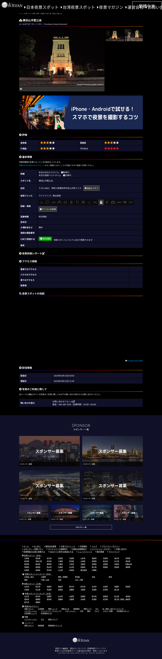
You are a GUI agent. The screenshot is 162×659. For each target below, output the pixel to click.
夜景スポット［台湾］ (33, 584)
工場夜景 (41, 609)
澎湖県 (94, 590)
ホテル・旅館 (108, 611)
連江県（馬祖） (119, 599)
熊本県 (49, 570)
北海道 (26, 558)
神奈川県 (39, 561)
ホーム (26, 546)
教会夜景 (57, 195)
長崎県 (38, 570)
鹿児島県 (84, 570)
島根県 (38, 567)
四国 (59, 580)
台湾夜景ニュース (30, 613)
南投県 (49, 590)
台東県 (26, 590)
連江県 (116, 590)
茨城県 (105, 558)
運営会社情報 (50, 546)
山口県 (71, 567)
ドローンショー (70, 611)
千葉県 (60, 561)
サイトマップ (114, 552)
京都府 (83, 564)
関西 (25, 580)
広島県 (60, 567)
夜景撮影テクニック (55, 625)
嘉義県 (38, 599)
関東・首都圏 (63, 577)
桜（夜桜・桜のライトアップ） (113, 609)
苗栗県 (60, 590)
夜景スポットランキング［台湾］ (38, 594)
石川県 (116, 561)
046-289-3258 (79, 649)
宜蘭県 (71, 590)
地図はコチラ (91, 188)
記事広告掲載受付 (79, 549)
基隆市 (60, 586)
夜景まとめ (65, 609)
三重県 (60, 564)
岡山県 (49, 567)
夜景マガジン (111, 7)
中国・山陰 (45, 580)
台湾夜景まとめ (46, 613)
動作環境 (100, 552)
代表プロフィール (68, 546)
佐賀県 (26, 570)
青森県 (38, 558)
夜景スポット (29, 609)
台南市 (105, 586)
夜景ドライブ (52, 619)
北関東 (43, 577)
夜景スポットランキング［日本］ (38, 574)
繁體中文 (147, 6)
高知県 (116, 567)
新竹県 (83, 586)
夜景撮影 (76, 609)
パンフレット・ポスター (101, 549)
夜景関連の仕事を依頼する (34, 552)
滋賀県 (105, 564)
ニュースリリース (85, 552)
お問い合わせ (121, 549)
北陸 (93, 577)
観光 (88, 611)
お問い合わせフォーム (63, 401)
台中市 (94, 586)
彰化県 (38, 590)
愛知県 (26, 564)
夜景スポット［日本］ (33, 555)
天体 (81, 611)
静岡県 (49, 564)
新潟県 (71, 561)
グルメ (96, 611)
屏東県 (128, 586)
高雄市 (116, 586)
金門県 (105, 590)
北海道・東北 (29, 577)
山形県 (83, 558)
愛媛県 (105, 567)
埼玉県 (49, 561)
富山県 (105, 561)
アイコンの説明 (48, 209)
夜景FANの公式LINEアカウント (32, 165)
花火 (97, 609)
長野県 (94, 561)
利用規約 (83, 546)
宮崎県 (71, 570)
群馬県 (128, 558)
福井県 (128, 561)
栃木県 (116, 558)
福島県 (94, 558)
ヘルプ (94, 546)
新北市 (38, 586)
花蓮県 (83, 590)
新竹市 (71, 586)
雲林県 (26, 599)
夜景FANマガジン (32, 606)
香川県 (94, 567)
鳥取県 (26, 567)
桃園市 (49, 586)
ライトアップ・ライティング (51, 611)
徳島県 (83, 567)
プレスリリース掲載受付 (58, 549)
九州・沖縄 (79, 580)
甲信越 (77, 577)
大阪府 (71, 564)
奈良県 (116, 564)
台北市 (26, 586)
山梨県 (83, 561)
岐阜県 (38, 564)
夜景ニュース (52, 609)
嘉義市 (38, 602)
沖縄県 (94, 570)
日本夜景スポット (42, 7)
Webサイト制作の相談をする (61, 552)
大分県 (60, 570)
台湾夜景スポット (79, 7)
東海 (110, 577)
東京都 (26, 561)
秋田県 (71, 558)
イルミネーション (30, 611)
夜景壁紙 (41, 625)
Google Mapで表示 (135, 361)
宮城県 (60, 558)
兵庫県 (94, 564)
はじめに (37, 546)
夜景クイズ (87, 609)
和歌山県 (129, 564)
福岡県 (128, 567)
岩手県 (49, 558)
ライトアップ (45, 195)
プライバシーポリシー (111, 546)
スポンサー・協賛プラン (33, 549)
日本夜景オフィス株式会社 (75, 651)
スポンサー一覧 (81, 527)
